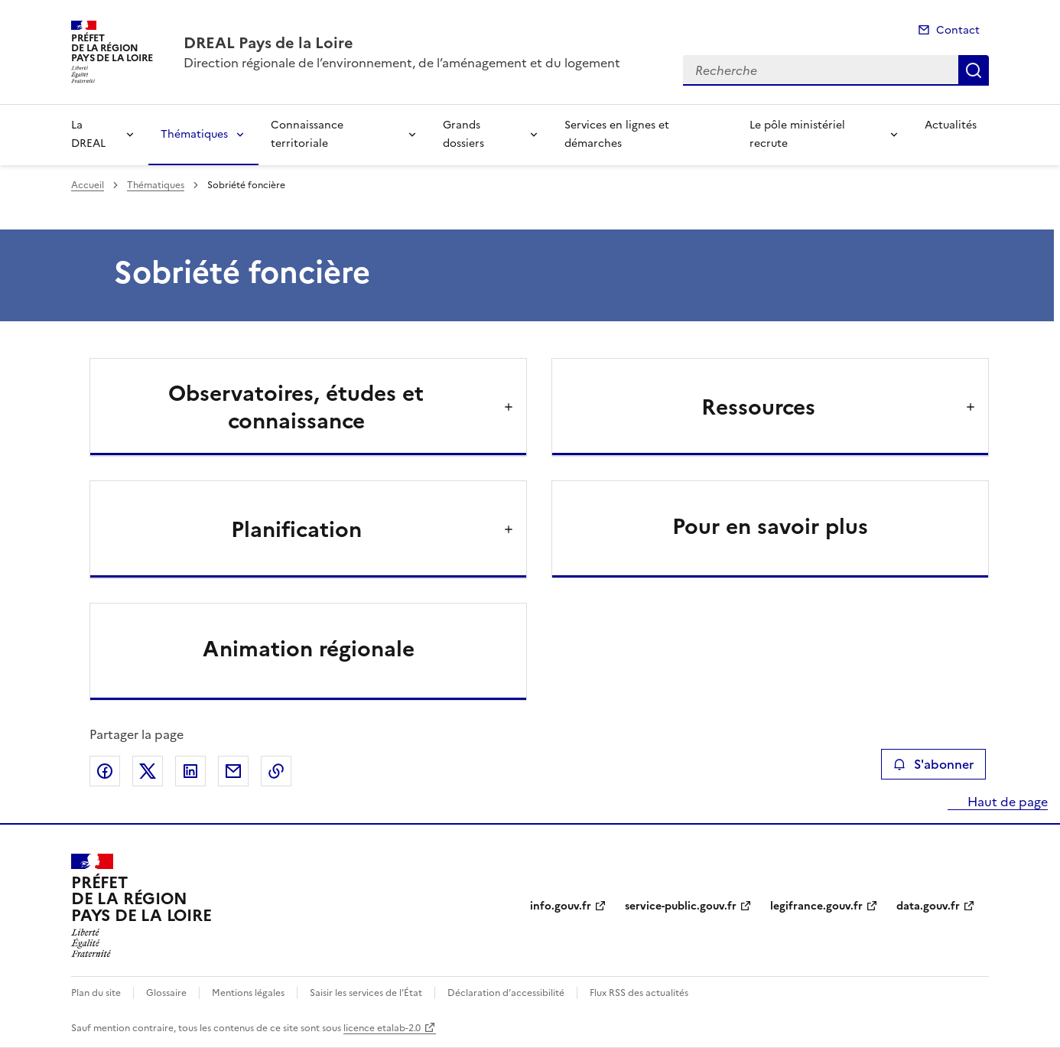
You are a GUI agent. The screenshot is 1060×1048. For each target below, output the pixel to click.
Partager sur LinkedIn (190, 771)
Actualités (951, 125)
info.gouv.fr (560, 906)
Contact (958, 30)
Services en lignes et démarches (616, 134)
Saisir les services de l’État (366, 993)
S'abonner (933, 764)
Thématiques (194, 134)
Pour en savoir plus (770, 526)
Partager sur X (147, 771)
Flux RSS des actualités (639, 993)
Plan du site (96, 993)
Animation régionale (309, 648)
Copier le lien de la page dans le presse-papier (276, 771)
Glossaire (166, 993)
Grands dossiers (463, 134)
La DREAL (88, 134)
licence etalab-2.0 (382, 1028)
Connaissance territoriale (307, 134)
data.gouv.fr (928, 906)
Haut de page (1006, 802)
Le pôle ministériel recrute (797, 134)
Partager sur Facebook (104, 771)
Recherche (973, 70)
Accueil (87, 185)
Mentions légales (248, 993)
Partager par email (233, 771)
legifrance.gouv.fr (816, 906)
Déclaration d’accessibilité (505, 993)
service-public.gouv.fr (680, 906)
